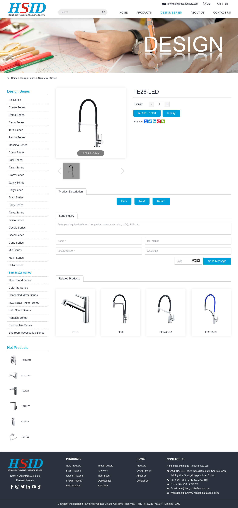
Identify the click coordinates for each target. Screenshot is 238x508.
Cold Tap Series (18, 287)
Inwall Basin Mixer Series (24, 302)
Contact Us (222, 12)
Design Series (171, 12)
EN (226, 3)
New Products (73, 465)
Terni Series (16, 130)
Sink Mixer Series (47, 78)
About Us (198, 12)
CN (219, 3)
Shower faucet (74, 480)
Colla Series (16, 265)
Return (161, 201)
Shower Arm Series (20, 325)
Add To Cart (147, 113)
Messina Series (18, 145)
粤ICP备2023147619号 (150, 504)
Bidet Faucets (105, 465)
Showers (103, 470)
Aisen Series (16, 167)
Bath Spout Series (20, 310)
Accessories (104, 480)
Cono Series (16, 242)
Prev (124, 201)
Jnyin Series (16, 197)
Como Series (16, 152)
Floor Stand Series (20, 280)
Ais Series (15, 99)
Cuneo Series (17, 107)
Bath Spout (104, 475)
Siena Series (16, 122)
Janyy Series (16, 182)
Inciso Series (16, 220)
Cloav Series (16, 175)
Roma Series (16, 114)
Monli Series (16, 257)
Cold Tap (103, 485)
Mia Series (15, 250)
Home (123, 12)
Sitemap (168, 504)
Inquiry (172, 113)
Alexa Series (16, 212)
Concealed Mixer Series (23, 295)
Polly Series (16, 190)
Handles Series (18, 317)
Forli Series (15, 159)
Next (142, 201)
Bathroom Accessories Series (26, 332)
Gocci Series (16, 235)
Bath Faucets (73, 485)
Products (144, 12)
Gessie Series (17, 227)
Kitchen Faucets (75, 475)
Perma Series (17, 137)
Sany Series (16, 205)
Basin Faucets (74, 470)
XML (177, 504)
